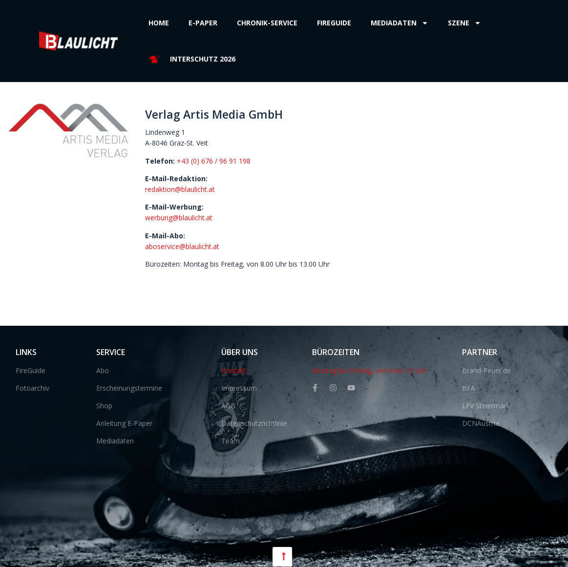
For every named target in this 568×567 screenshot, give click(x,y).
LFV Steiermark (486, 405)
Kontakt (233, 370)
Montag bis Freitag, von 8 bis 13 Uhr (369, 370)
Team (230, 440)
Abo (102, 370)
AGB (228, 405)
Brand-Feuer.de (486, 370)
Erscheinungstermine (129, 388)
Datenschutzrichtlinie (254, 423)
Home (158, 22)
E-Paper (203, 22)
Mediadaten (399, 23)
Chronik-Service (267, 22)
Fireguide (334, 22)
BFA (468, 388)
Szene (464, 23)
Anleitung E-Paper (124, 423)
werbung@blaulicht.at (178, 217)
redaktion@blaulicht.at (180, 189)
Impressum (239, 388)
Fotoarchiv (32, 388)
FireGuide (30, 370)
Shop (104, 405)
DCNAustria (480, 423)
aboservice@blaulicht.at (182, 246)
